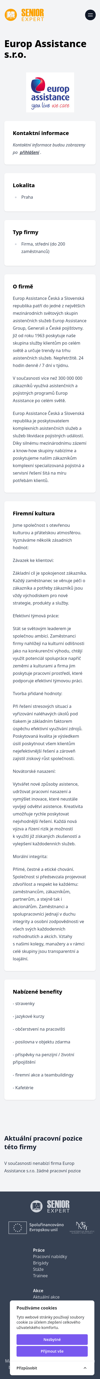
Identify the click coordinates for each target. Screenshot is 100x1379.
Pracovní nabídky (50, 1256)
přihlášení (29, 152)
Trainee (40, 1276)
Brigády (41, 1263)
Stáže (38, 1269)
